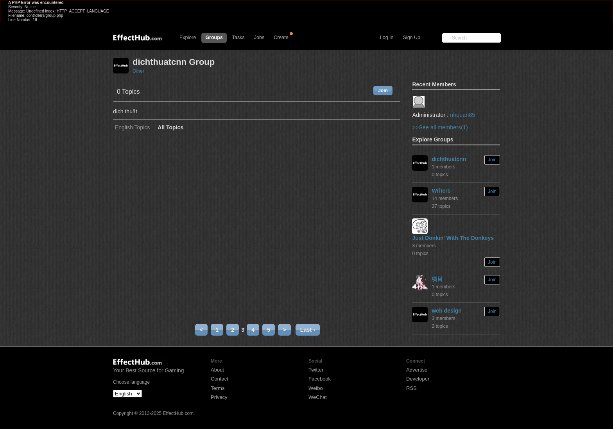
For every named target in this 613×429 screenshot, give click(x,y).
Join (383, 90)
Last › (307, 330)
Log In (387, 37)
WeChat (317, 397)
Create (281, 37)
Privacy (219, 397)
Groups (213, 37)
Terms (217, 388)
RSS (411, 388)
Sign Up (411, 37)
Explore (187, 37)
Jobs (259, 37)
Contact (219, 379)
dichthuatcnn (449, 159)
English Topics (132, 127)
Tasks (238, 37)
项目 (437, 279)
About (217, 370)
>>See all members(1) (440, 127)
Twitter (315, 370)
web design (446, 310)
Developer (417, 379)
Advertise (416, 370)
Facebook (319, 379)
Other (138, 71)
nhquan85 (462, 115)
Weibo (315, 388)
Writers (441, 191)
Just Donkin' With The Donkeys (453, 238)
